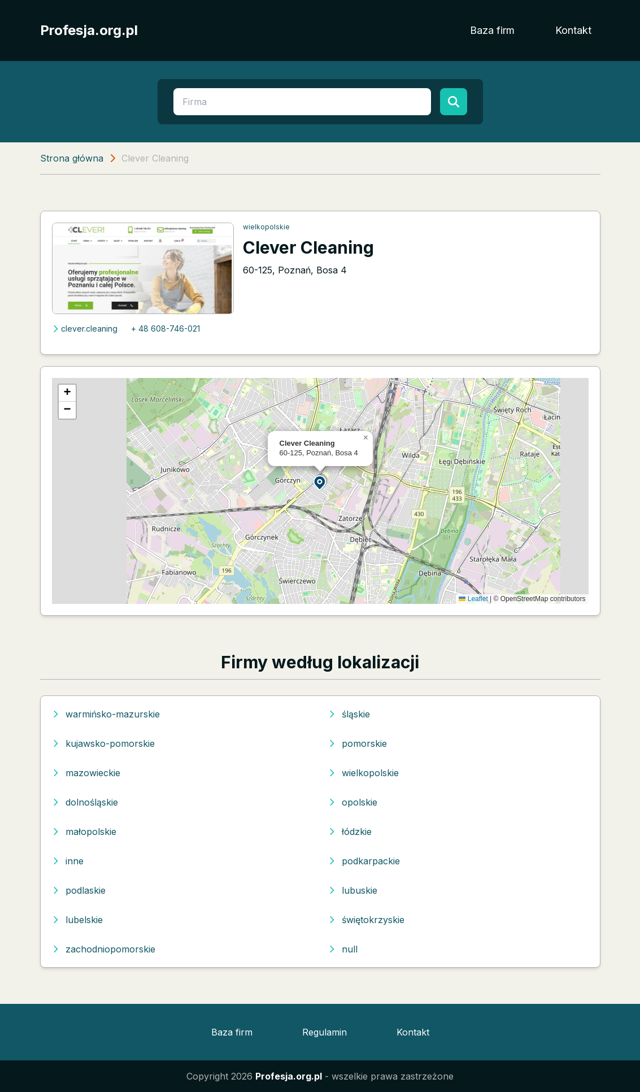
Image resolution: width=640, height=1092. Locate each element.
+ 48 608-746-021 (165, 328)
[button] (320, 482)
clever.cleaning (84, 328)
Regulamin (324, 1032)
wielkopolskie (266, 227)
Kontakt (573, 30)
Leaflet (473, 599)
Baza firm (492, 30)
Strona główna (71, 158)
